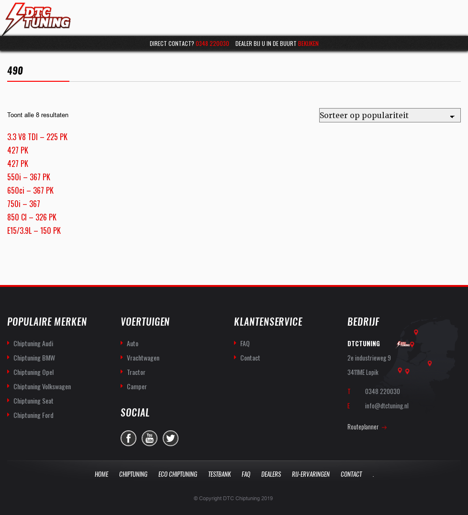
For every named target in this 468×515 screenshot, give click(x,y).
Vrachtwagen (143, 357)
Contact (250, 357)
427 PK (17, 150)
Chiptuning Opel (33, 372)
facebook (128, 438)
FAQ (245, 343)
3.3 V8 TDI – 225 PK (37, 136)
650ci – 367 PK (30, 190)
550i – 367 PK (28, 177)
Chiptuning (133, 474)
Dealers (271, 474)
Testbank (219, 474)
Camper (137, 386)
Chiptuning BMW (34, 357)
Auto (132, 343)
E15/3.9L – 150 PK (34, 230)
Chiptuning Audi (33, 343)
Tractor (136, 372)
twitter (170, 438)
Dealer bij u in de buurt (277, 43)
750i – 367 (23, 203)
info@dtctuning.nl (387, 405)
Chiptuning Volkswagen (42, 386)
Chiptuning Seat (33, 400)
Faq (246, 474)
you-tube (149, 438)
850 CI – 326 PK (31, 217)
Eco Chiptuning (177, 474)
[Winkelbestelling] (390, 115)
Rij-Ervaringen (311, 474)
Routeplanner (363, 426)
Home (101, 474)
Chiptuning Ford (33, 415)
